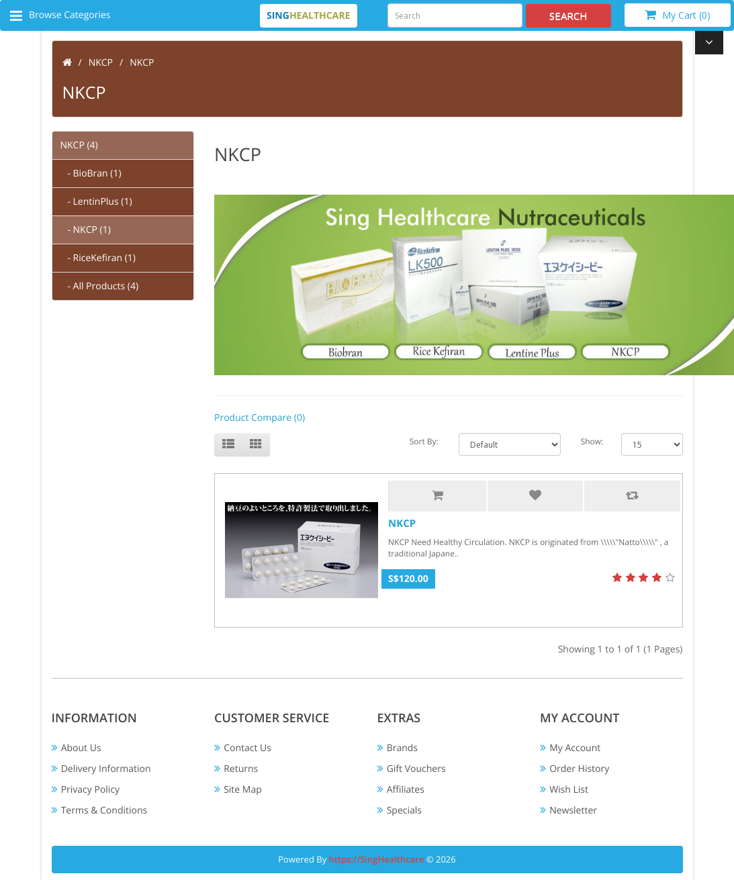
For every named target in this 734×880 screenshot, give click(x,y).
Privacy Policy (90, 789)
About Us (81, 748)
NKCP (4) (79, 145)
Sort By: (424, 441)
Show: (591, 441)
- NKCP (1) (85, 230)
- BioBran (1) (91, 173)
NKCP (101, 62)
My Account (574, 748)
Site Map (243, 789)
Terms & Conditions (104, 810)
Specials (404, 810)
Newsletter (573, 810)
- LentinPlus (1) (96, 201)
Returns (241, 769)
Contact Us (247, 748)
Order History (579, 769)
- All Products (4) (99, 286)
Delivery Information (106, 769)
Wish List (568, 789)
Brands (402, 748)
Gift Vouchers (416, 769)
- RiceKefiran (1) (98, 258)
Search (568, 15)
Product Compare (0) (259, 417)
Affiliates (405, 789)
